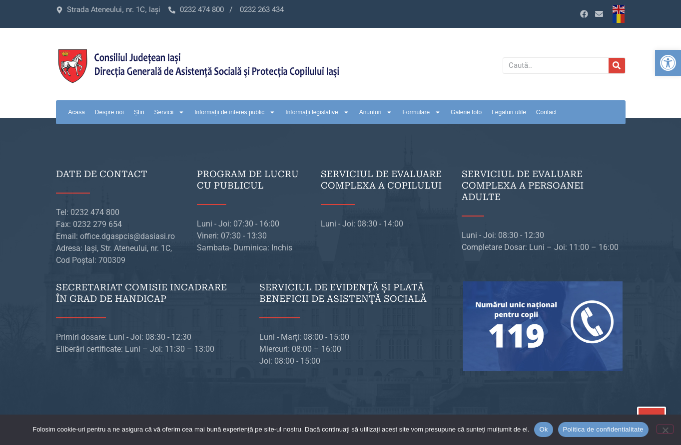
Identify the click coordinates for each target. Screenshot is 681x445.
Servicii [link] (169, 112)
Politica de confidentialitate (603, 429)
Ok (543, 429)
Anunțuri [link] (376, 112)
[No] (665, 429)
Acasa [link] (76, 112)
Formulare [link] (421, 112)
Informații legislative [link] (317, 112)
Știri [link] (139, 112)
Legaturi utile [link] (509, 112)
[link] (668, 63)
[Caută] (617, 65)
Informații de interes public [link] (234, 112)
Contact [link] (546, 112)
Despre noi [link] (109, 112)
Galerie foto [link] (466, 112)
